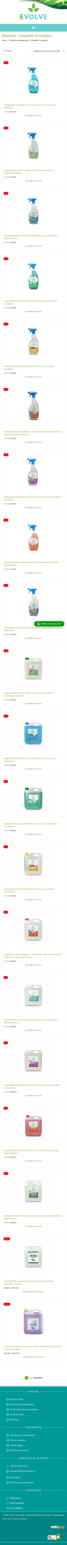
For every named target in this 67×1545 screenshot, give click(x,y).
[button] (33, 27)
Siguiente (37, 1378)
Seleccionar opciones (33, 1292)
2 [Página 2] (30, 1378)
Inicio (4, 40)
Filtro (8, 51)
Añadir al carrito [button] (33, 115)
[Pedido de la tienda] (48, 51)
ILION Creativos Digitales (16, 1519)
